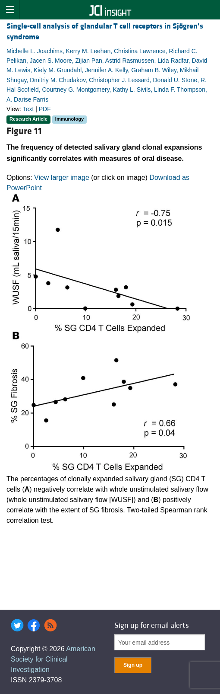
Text (28, 109)
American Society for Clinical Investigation (53, 659)
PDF (45, 109)
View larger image (61, 177)
